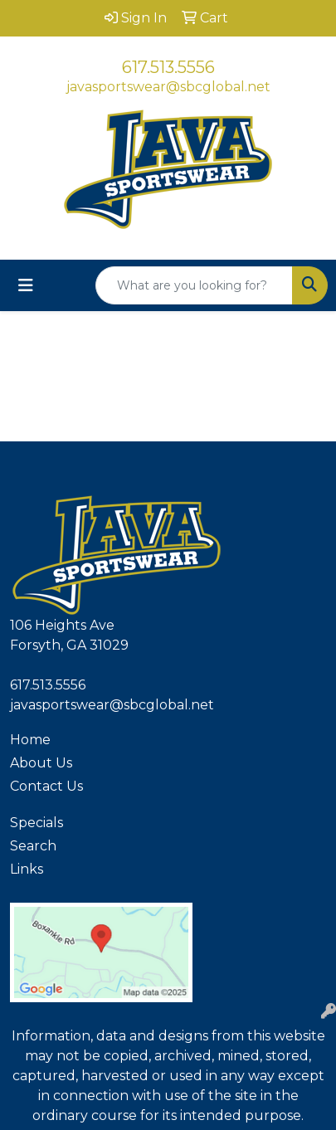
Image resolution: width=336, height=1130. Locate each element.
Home (30, 740)
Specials (36, 822)
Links (26, 869)
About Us (41, 763)
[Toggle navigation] (25, 285)
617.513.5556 (168, 67)
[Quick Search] (194, 285)
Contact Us (46, 786)
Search (33, 846)
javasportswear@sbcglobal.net (168, 87)
